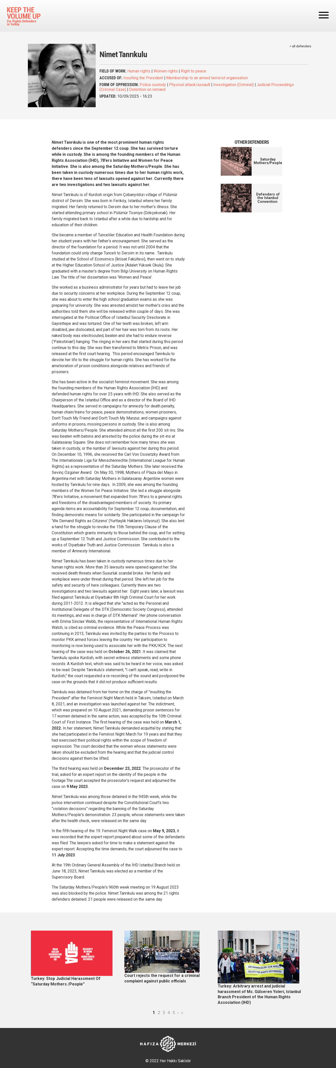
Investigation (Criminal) (233, 84)
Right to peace (193, 71)
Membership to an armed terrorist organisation (207, 77)
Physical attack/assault (189, 84)
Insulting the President (143, 77)
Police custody (153, 84)
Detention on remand (147, 89)
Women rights (165, 71)
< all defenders (300, 46)
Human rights (138, 71)
